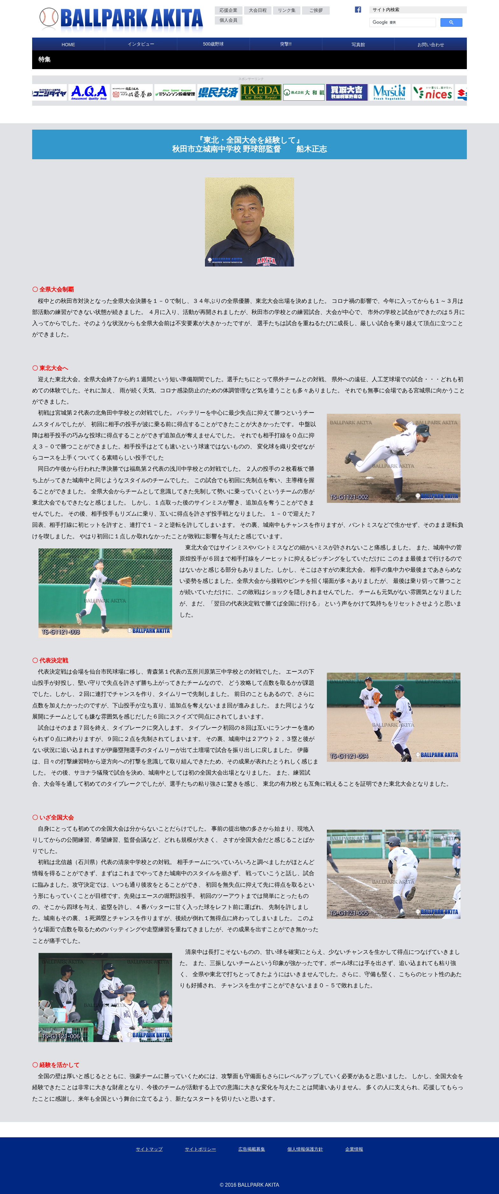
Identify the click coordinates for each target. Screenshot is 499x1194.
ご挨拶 (316, 10)
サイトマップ (149, 1149)
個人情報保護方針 (305, 1149)
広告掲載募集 (251, 1149)
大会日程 (258, 10)
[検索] (402, 22)
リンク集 (287, 10)
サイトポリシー (200, 1149)
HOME (68, 44)
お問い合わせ (431, 44)
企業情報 (354, 1149)
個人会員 (228, 20)
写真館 (358, 44)
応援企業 (228, 10)
